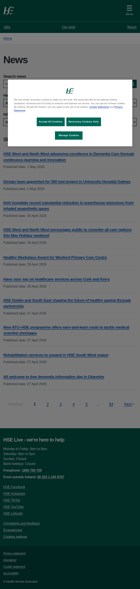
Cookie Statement (99, 107)
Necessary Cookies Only (84, 121)
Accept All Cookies (50, 121)
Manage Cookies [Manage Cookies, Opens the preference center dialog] (69, 135)
